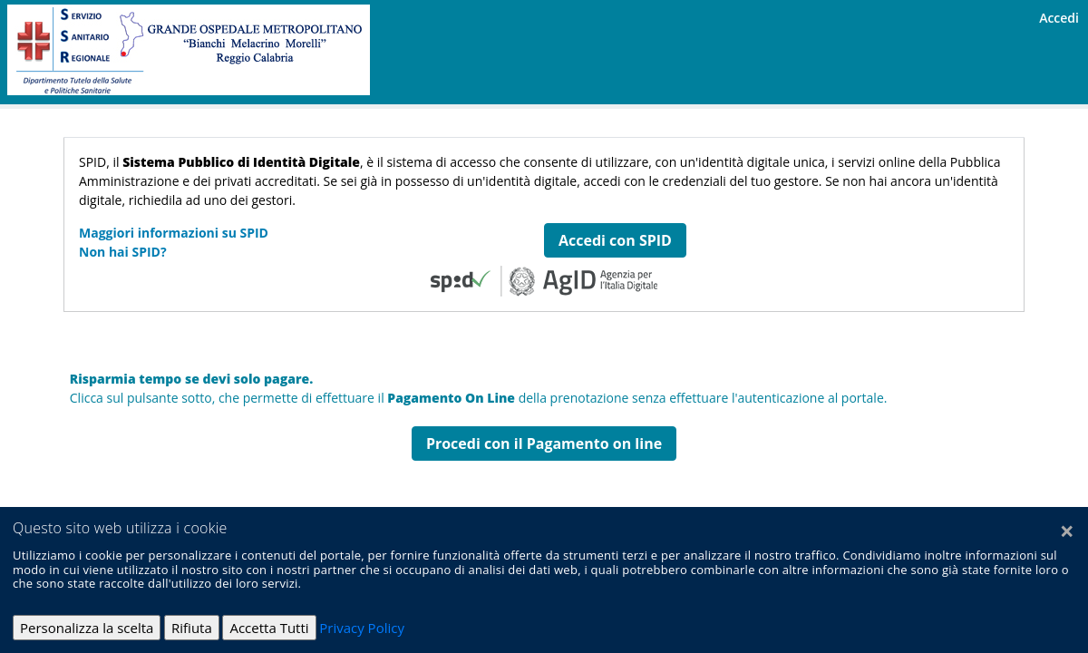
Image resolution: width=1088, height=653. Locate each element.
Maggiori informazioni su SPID (173, 232)
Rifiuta (191, 628)
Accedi (1059, 17)
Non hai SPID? (123, 251)
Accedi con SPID (615, 240)
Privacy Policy (361, 628)
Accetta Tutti (268, 628)
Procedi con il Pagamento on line (544, 443)
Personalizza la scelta (86, 628)
